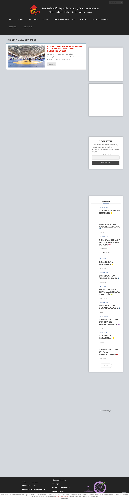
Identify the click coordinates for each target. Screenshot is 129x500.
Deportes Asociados (100, 21)
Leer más (51, 66)
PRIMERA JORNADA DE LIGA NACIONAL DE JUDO (109, 244)
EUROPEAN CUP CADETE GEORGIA (108, 308)
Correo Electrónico (106, 156)
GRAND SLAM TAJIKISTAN (106, 265)
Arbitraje (83, 21)
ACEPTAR (64, 498)
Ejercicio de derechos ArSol (61, 489)
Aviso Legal (55, 485)
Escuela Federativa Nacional (63, 21)
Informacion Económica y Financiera (34, 491)
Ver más (106, 367)
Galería (45, 21)
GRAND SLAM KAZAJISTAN (106, 338)
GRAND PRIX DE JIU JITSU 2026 (109, 213)
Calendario (33, 21)
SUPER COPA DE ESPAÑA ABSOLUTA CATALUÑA (109, 293)
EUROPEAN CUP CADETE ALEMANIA (109, 227)
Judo (63, 56)
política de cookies (62, 496)
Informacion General (29, 487)
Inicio (11, 21)
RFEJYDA (52, 56)
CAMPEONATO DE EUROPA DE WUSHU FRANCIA (108, 323)
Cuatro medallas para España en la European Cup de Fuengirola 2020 (65, 50)
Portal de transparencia (30, 484)
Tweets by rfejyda (106, 413)
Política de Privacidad (59, 482)
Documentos (13, 29)
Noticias (21, 21)
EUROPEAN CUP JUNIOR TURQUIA (108, 278)
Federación (28, 29)
